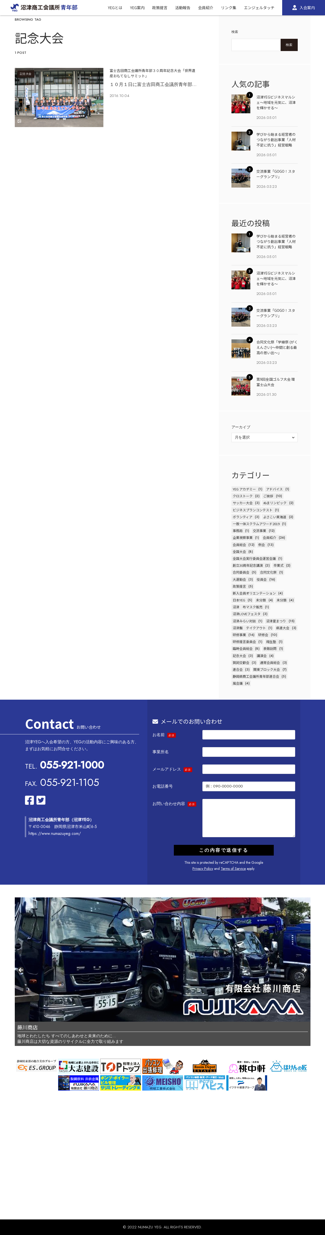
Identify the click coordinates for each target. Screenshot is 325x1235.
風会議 (238, 683)
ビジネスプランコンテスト (252, 510)
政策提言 (239, 586)
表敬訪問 (270, 648)
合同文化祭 (268, 572)
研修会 (263, 634)
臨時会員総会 (243, 648)
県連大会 (282, 627)
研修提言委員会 (244, 641)
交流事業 (259, 530)
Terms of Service (233, 868)
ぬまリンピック (275, 502)
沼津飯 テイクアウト (249, 627)
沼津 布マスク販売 (248, 606)
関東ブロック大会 (266, 669)
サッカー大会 (243, 502)
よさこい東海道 (274, 516)
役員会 (262, 579)
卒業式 (278, 565)
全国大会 (239, 551)
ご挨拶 (268, 495)
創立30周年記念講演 (248, 565)
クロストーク (243, 495)
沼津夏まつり (276, 621)
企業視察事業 (243, 537)
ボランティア (242, 516)
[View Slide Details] (162, 959)
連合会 (238, 669)
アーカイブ (240, 427)
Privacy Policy (202, 868)
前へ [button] (21, 970)
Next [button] (304, 970)
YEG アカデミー (244, 489)
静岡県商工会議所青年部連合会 (256, 676)
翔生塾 (271, 641)
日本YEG (239, 600)
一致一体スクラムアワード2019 (256, 523)
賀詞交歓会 (241, 662)
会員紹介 (269, 537)
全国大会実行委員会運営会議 (254, 558)
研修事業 (239, 634)
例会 (261, 544)
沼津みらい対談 (244, 621)
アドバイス (274, 489)
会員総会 (239, 544)
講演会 (262, 655)
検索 (234, 31)
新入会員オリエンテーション (254, 593)
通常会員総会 (270, 662)
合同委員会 (241, 572)
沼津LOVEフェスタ (247, 613)
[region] (162, 971)
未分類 (261, 600)
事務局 (238, 530)
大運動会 (239, 579)
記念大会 (26, 74)
